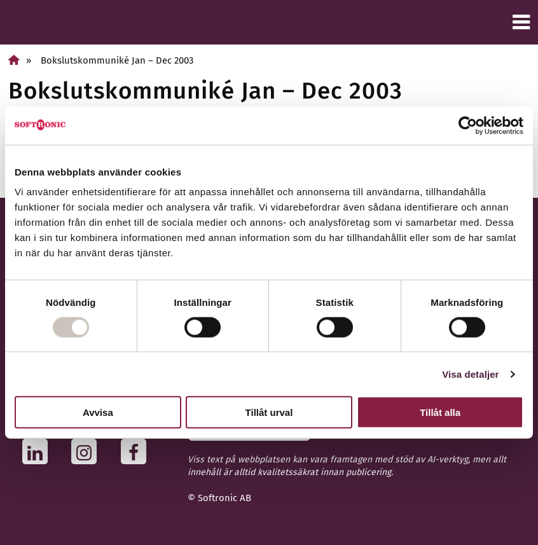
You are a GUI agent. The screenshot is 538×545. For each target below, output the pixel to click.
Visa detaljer (470, 373)
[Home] (14, 60)
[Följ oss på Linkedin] (38, 451)
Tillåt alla (440, 412)
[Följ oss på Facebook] (137, 451)
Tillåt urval (269, 412)
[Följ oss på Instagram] (87, 451)
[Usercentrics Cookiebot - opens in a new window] (467, 125)
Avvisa (98, 412)
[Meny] (521, 22)
